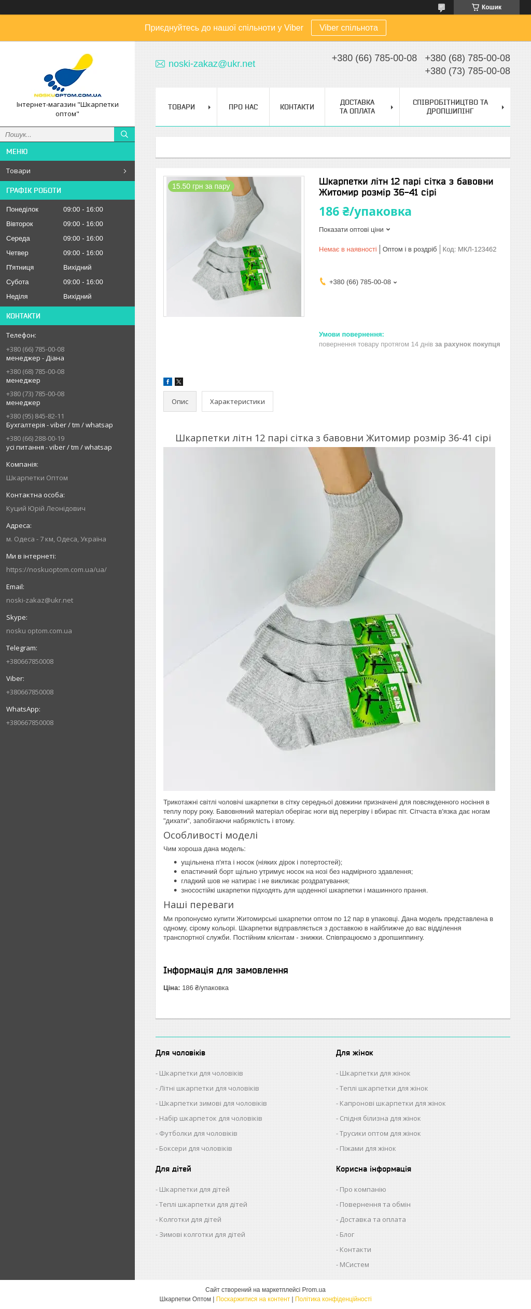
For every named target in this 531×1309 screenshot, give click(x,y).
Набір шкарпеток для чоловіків (210, 1118)
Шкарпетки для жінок (375, 1073)
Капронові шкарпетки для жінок (393, 1103)
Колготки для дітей (190, 1219)
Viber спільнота (348, 27)
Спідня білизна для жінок (380, 1118)
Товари (18, 170)
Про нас (243, 107)
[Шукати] (124, 134)
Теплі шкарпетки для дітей (203, 1204)
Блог (347, 1234)
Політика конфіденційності (333, 1299)
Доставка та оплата (373, 1219)
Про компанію (363, 1189)
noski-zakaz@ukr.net (39, 600)
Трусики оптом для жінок (380, 1133)
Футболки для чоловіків (198, 1133)
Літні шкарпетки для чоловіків (209, 1088)
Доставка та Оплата (357, 106)
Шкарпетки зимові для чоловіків (213, 1103)
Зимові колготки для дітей (202, 1234)
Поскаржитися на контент (253, 1299)
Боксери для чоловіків (195, 1148)
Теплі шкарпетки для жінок (384, 1088)
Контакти (297, 107)
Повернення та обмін (375, 1204)
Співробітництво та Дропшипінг (450, 106)
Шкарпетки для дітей (194, 1189)
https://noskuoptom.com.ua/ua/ (56, 569)
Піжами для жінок (368, 1148)
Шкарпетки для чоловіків (201, 1073)
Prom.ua (314, 1289)
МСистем (354, 1264)
